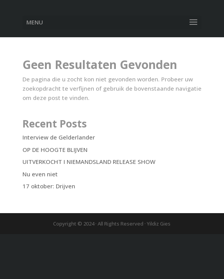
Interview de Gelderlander (58, 137)
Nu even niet (40, 174)
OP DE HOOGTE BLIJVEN (55, 149)
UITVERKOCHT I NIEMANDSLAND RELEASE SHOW (88, 161)
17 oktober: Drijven (48, 186)
